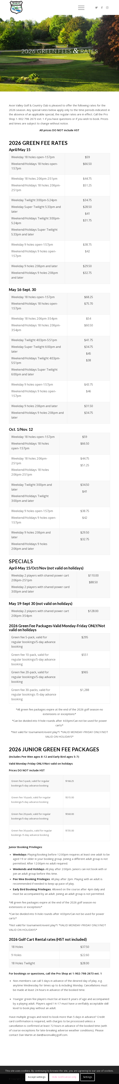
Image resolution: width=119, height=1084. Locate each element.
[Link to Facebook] (102, 7)
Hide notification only (64, 1077)
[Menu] (79, 7)
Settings (87, 1077)
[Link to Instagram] (107, 7)
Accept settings (36, 1077)
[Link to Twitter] (96, 7)
